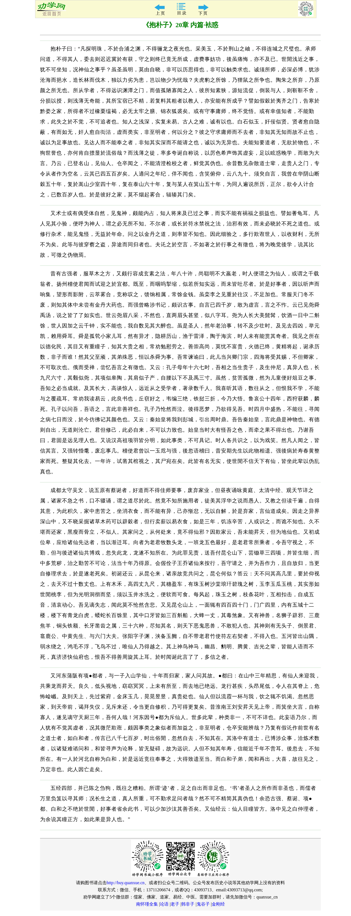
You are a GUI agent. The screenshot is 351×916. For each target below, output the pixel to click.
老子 (175, 904)
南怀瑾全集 (147, 904)
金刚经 (218, 904)
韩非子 (187, 904)
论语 (164, 904)
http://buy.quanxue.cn (126, 882)
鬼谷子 (203, 904)
